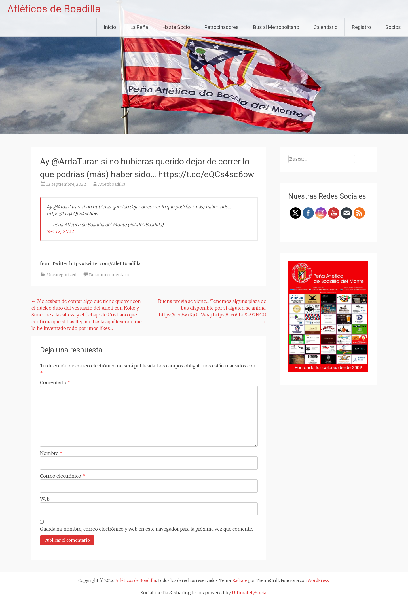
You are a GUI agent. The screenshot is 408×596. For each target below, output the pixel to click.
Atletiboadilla (111, 184)
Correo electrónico (62, 476)
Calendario (325, 27)
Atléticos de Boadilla (54, 9)
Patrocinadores (221, 27)
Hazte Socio (176, 27)
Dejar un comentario (109, 274)
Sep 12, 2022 (60, 231)
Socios (393, 27)
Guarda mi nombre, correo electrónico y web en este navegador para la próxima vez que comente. (146, 529)
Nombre (51, 453)
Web (45, 499)
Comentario (55, 382)
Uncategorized (61, 274)
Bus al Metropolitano (276, 27)
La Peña (139, 27)
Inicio (110, 27)
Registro (361, 27)
